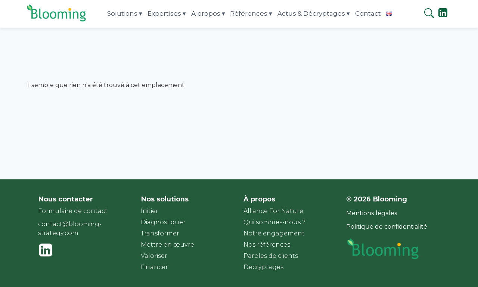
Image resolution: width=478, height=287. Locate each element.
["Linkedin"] (442, 15)
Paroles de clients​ (270, 255)
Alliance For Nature (273, 211)
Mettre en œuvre (167, 244)
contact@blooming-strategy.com (70, 228)
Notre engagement (274, 233)
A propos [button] (205, 13)
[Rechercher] (429, 14)
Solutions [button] (122, 13)
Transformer (160, 233)
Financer (154, 267)
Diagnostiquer (163, 222)
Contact (368, 13)
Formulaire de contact (73, 211)
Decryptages (263, 267)
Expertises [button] (164, 13)
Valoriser (154, 255)
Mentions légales (371, 213)
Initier (149, 211)
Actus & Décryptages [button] (311, 13)
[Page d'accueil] (57, 21)
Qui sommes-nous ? (274, 222)
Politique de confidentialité (386, 226)
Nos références (266, 244)
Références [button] (248, 13)
